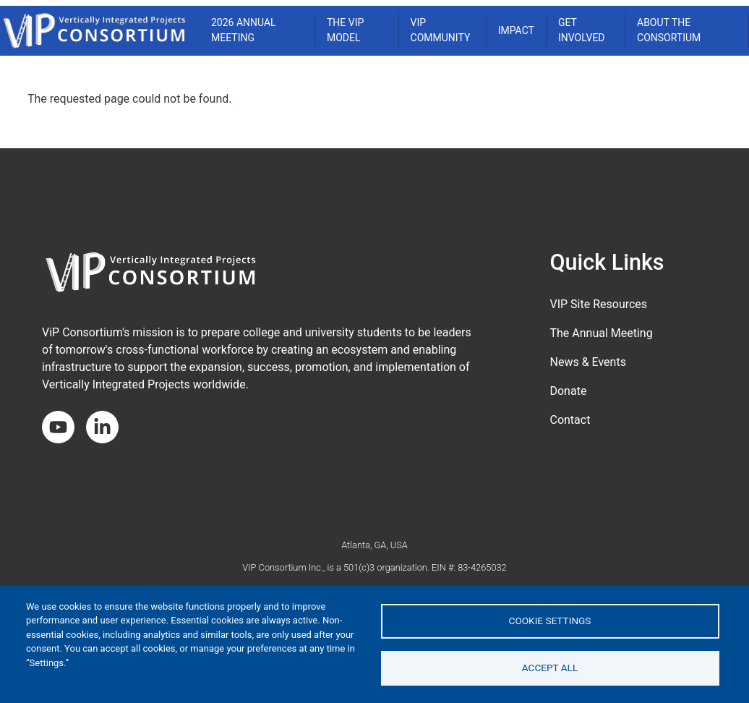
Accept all (550, 667)
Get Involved (581, 30)
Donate (567, 391)
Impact (516, 30)
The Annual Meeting (600, 333)
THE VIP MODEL (345, 30)
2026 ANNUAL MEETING (243, 30)
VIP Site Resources (598, 304)
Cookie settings (550, 620)
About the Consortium (669, 30)
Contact (569, 420)
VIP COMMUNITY (441, 30)
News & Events (587, 362)
